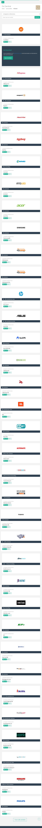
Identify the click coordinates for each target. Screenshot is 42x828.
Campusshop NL (6, 547)
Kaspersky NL (7, 745)
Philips (4, 811)
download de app (17, 53)
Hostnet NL (6, 591)
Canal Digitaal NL (8, 701)
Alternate (6, 459)
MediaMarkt (5, 128)
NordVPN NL (6, 348)
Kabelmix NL (5, 525)
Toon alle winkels (19, 820)
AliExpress (6, 84)
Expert (5, 106)
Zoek (37, 17)
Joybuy (4, 150)
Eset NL (5, 436)
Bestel (5, 41)
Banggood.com (6, 679)
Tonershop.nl (7, 481)
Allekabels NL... (6, 282)
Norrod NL (5, 657)
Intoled (5, 194)
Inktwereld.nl (7, 503)
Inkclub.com (6, 613)
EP (4, 635)
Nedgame (5, 789)
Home (3, 8)
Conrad (5, 172)
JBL (3, 414)
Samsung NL (6, 238)
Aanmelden (8, 58)
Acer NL (5, 216)
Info (10, 41)
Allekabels (5, 260)
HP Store (6, 304)
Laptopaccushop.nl (8, 767)
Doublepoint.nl (7, 723)
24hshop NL (5, 392)
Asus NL (5, 326)
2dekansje (6, 370)
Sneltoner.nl (6, 569)
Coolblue (5, 40)
